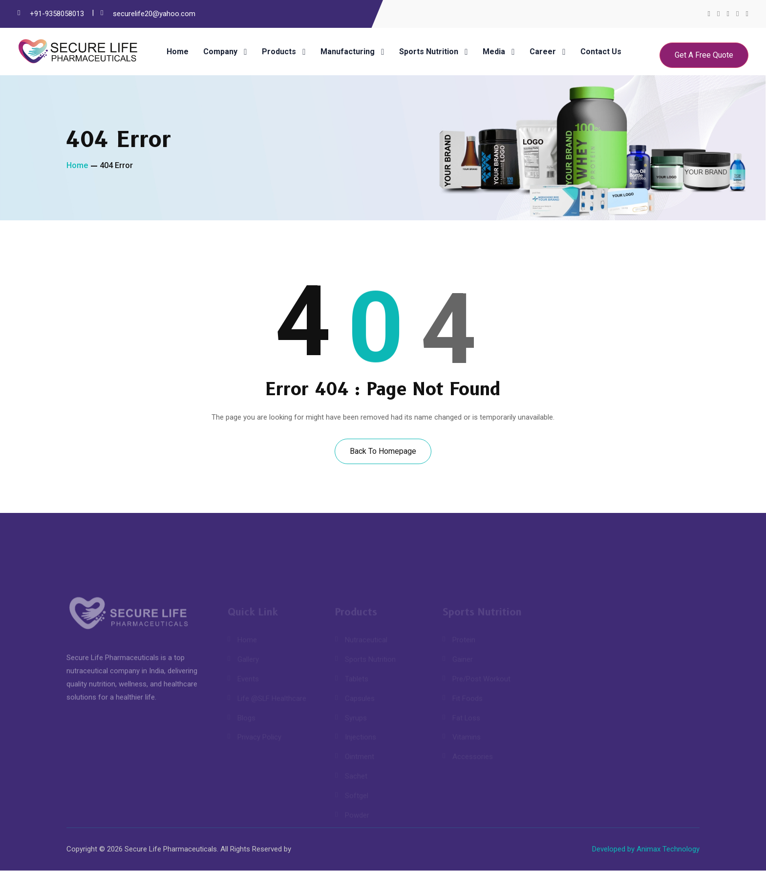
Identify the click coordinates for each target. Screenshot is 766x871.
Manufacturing (347, 52)
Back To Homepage (383, 451)
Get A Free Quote (704, 55)
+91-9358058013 (57, 13)
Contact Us (600, 52)
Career (543, 52)
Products (279, 52)
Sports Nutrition (428, 52)
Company (220, 52)
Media (494, 52)
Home (178, 52)
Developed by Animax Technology (646, 849)
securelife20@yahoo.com (154, 13)
